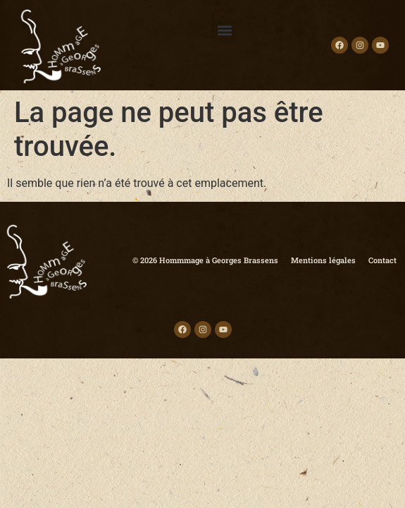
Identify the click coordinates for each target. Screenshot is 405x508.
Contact (382, 260)
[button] (224, 30)
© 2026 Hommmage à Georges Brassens (205, 260)
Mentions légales (323, 260)
